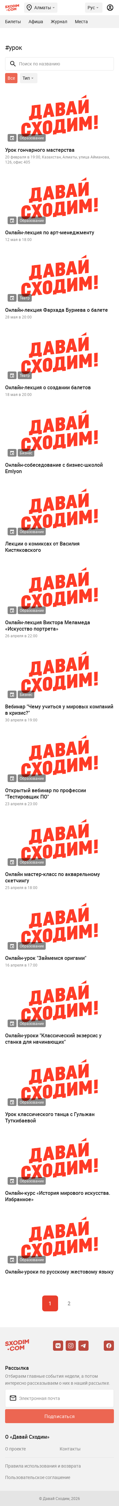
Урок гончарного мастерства (40, 150)
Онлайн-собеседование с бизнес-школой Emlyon (54, 468)
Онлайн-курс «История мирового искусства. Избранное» (57, 1196)
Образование (32, 137)
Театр (25, 297)
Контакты (70, 1449)
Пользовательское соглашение (37, 1477)
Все (11, 78)
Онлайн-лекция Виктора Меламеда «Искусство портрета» (47, 625)
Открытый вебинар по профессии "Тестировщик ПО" (45, 793)
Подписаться (59, 1416)
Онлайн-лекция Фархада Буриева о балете (56, 310)
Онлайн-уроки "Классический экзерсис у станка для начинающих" (53, 1038)
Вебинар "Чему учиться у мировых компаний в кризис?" (59, 709)
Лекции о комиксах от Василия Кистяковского (42, 546)
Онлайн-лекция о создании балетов (48, 387)
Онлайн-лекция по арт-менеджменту (49, 232)
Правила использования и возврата (43, 1466)
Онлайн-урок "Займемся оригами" (45, 958)
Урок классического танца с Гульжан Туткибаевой (50, 1117)
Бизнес (26, 452)
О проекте (15, 1449)
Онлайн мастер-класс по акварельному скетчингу (52, 877)
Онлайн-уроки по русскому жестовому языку (59, 1271)
